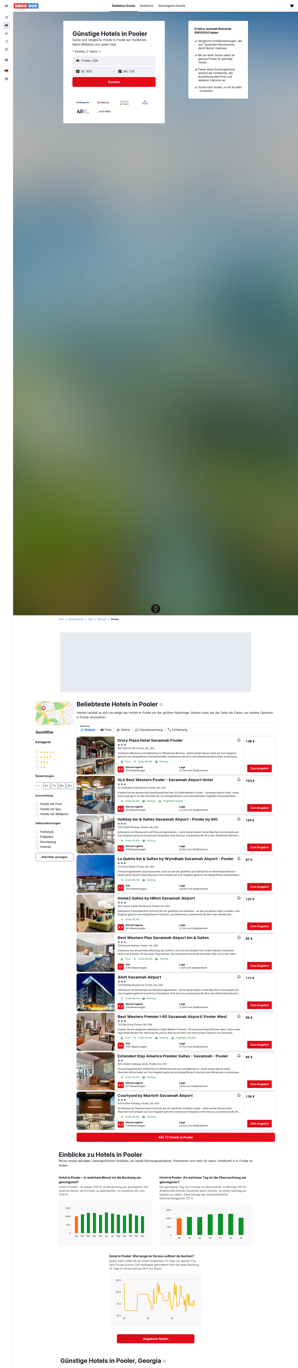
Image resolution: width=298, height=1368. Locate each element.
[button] (6, 6)
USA (90, 619)
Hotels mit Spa (50, 809)
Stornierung (48, 842)
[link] (55, 857)
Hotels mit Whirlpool (54, 814)
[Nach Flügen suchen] (6, 17)
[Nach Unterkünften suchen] (6, 25)
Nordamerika (76, 619)
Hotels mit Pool (51, 804)
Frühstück (47, 832)
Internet (45, 847)
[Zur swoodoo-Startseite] (26, 6)
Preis (106, 730)
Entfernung (177, 730)
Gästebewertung (149, 730)
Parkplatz (46, 837)
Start (61, 619)
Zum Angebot (259, 768)
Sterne (123, 730)
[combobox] (87, 52)
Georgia (101, 619)
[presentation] (161, 704)
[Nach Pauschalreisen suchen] (6, 41)
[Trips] (6, 60)
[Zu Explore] (6, 49)
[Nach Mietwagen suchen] (6, 33)
